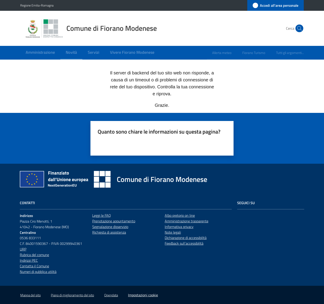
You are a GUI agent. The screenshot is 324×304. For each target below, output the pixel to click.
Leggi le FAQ (101, 215)
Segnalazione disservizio (110, 226)
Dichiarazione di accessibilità (186, 237)
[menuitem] (40, 53)
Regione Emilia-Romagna (37, 5)
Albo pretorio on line (180, 215)
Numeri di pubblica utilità (38, 271)
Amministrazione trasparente (186, 221)
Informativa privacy (179, 226)
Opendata (111, 295)
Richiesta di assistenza (109, 232)
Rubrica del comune (34, 254)
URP (23, 249)
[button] (298, 28)
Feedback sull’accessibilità (184, 243)
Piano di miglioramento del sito (72, 295)
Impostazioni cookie (143, 295)
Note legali (173, 232)
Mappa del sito (30, 295)
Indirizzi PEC (29, 260)
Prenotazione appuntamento (113, 221)
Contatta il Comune (34, 266)
